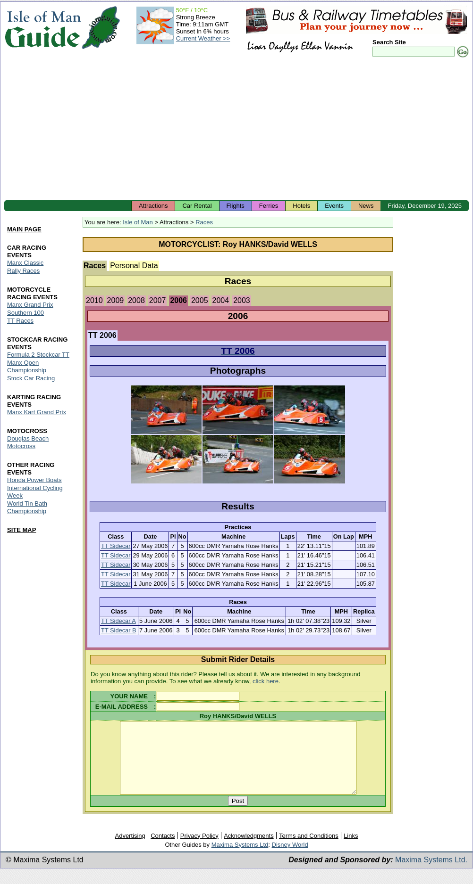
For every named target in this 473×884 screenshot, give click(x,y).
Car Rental (196, 205)
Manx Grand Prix (30, 304)
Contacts (163, 849)
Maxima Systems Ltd (240, 858)
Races (204, 222)
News (366, 205)
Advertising (130, 849)
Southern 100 (25, 312)
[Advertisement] (236, 130)
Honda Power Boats (34, 479)
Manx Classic (25, 263)
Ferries (268, 205)
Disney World (290, 858)
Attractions (153, 205)
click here (266, 681)
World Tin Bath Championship (27, 507)
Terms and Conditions (308, 849)
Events (334, 205)
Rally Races (23, 271)
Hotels (301, 205)
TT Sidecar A (118, 620)
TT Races (20, 320)
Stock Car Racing (31, 378)
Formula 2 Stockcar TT (38, 354)
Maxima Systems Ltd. (431, 874)
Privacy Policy (199, 849)
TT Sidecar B (118, 630)
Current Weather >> (203, 38)
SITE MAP (21, 529)
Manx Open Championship (26, 366)
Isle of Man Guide (42, 27)
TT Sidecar (115, 545)
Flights (236, 205)
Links (351, 849)
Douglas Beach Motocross (28, 442)
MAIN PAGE (24, 229)
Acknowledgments (249, 849)
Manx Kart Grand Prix (36, 412)
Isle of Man (138, 222)
